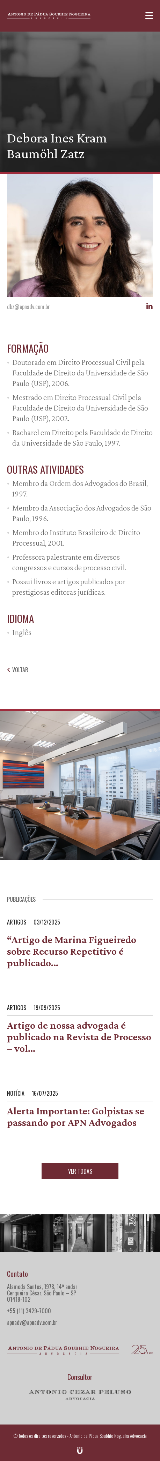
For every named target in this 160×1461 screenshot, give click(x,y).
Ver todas (80, 1171)
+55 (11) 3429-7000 (29, 1311)
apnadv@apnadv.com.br (32, 1322)
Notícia (15, 1093)
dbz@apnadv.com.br (28, 306)
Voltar (17, 670)
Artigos (16, 922)
